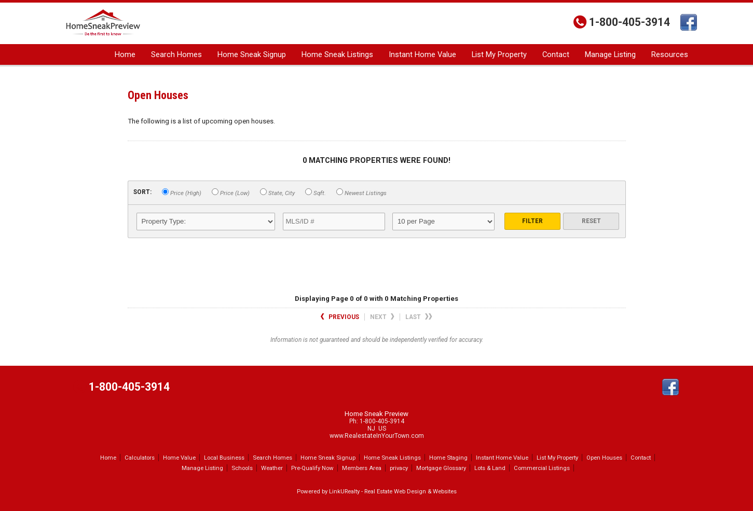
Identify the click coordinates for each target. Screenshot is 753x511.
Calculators (140, 457)
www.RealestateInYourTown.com (377, 435)
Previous (340, 317)
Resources (669, 54)
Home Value (179, 457)
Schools (242, 468)
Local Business (224, 457)
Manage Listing (610, 54)
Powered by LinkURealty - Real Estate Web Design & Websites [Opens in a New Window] (377, 491)
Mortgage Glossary (441, 468)
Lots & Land (489, 468)
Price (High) (181, 192)
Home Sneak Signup (251, 54)
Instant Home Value (422, 54)
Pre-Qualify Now (312, 468)
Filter (532, 221)
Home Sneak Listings (337, 54)
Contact (555, 54)
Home (125, 54)
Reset (591, 221)
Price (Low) (231, 192)
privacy (399, 468)
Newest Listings (361, 192)
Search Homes (176, 54)
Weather (272, 468)
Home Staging (448, 457)
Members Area (361, 468)
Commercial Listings (542, 468)
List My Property (499, 54)
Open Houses (604, 457)
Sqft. (315, 192)
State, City (277, 192)
